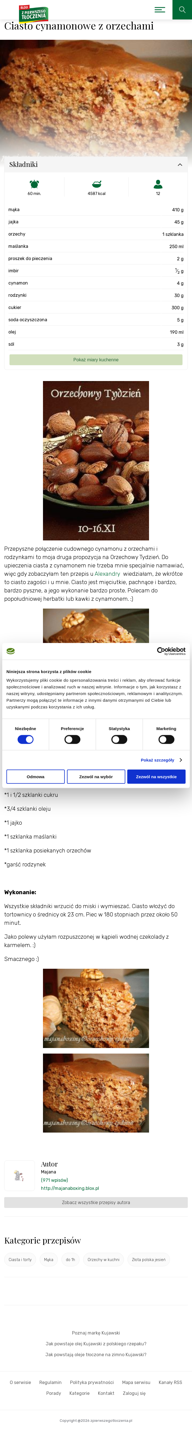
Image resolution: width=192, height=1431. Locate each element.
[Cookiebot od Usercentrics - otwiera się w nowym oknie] (161, 651)
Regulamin (50, 1382)
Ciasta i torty (20, 1259)
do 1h (70, 1259)
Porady (53, 1393)
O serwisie (20, 1382)
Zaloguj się (134, 1393)
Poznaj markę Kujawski (96, 1333)
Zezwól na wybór (96, 776)
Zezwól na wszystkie (156, 776)
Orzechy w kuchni (103, 1259)
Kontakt (106, 1393)
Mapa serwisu (136, 1382)
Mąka (48, 1259)
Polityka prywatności (92, 1382)
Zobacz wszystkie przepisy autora (96, 1202)
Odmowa (35, 776)
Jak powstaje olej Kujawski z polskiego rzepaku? (96, 1343)
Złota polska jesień (148, 1259)
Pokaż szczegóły (157, 759)
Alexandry (107, 573)
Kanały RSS (170, 1382)
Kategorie (79, 1393)
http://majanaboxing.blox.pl (70, 1188)
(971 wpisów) (54, 1180)
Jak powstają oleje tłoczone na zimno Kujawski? (96, 1354)
